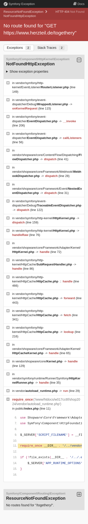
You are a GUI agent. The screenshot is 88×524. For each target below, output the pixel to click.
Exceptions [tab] (19, 48)
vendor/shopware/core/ (39, 361)
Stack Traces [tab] (50, 48)
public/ (27, 408)
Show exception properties (29, 71)
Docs (78, 4)
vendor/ (37, 391)
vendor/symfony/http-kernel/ (45, 218)
